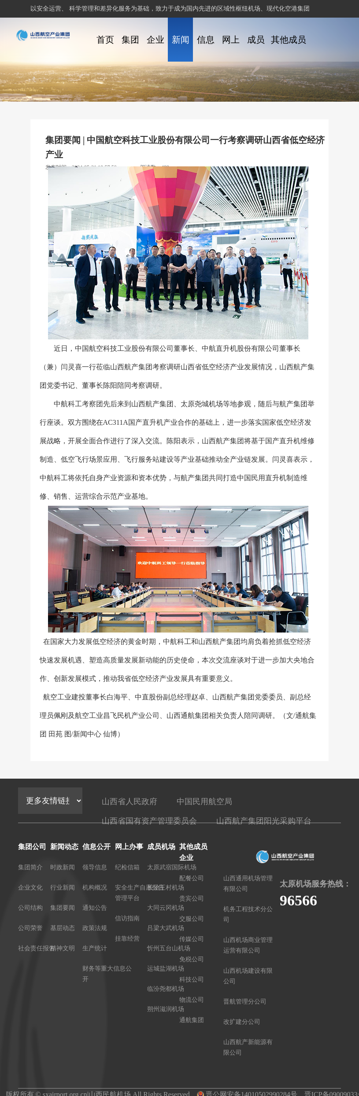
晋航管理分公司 (244, 1001)
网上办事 (231, 48)
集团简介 (30, 867)
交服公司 (191, 919)
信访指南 (127, 918)
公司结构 (30, 908)
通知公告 (94, 908)
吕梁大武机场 (165, 928)
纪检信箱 (127, 867)
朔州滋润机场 (165, 1009)
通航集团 (191, 1020)
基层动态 (62, 928)
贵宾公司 (191, 898)
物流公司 (191, 1000)
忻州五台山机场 (168, 948)
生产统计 (94, 948)
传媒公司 (191, 939)
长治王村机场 (165, 887)
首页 (105, 39)
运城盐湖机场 (165, 968)
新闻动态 (180, 48)
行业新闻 (62, 887)
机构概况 (94, 887)
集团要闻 (62, 908)
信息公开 (206, 48)
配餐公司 (191, 878)
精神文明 (62, 948)
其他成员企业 (288, 48)
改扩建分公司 (241, 1022)
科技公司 (191, 979)
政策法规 (94, 928)
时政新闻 (62, 867)
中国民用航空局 (204, 801)
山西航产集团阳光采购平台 (263, 820)
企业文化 (155, 48)
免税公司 (191, 959)
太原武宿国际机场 (171, 867)
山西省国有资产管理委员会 (149, 820)
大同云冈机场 (165, 908)
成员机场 (256, 48)
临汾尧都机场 (165, 989)
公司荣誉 (30, 928)
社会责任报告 (36, 948)
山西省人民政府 (129, 801)
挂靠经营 (127, 938)
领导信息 (94, 867)
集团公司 (130, 48)
